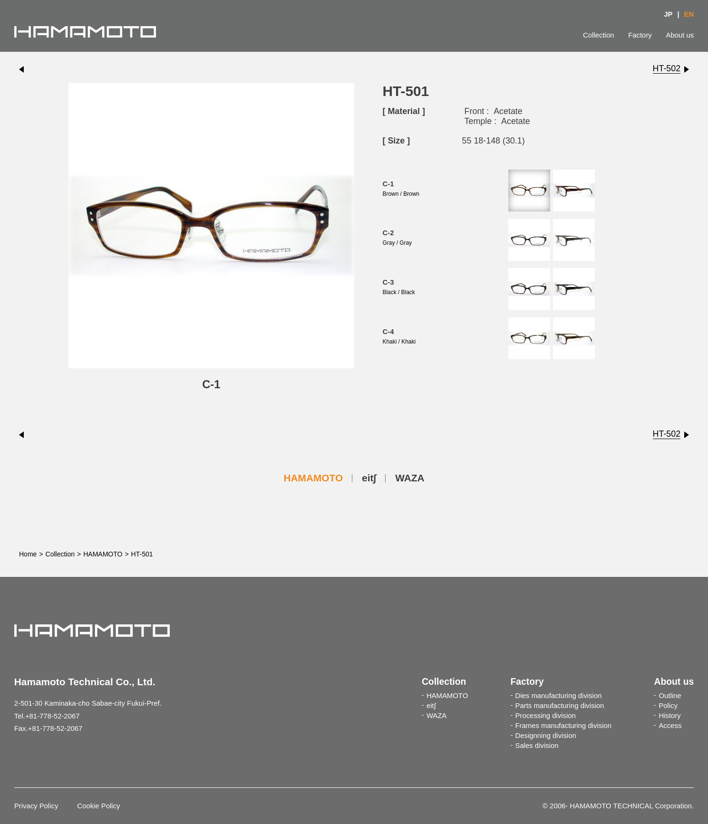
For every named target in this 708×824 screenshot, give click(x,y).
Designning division (545, 735)
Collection (598, 35)
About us (680, 35)
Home (28, 554)
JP (668, 14)
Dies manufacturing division (558, 695)
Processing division (545, 715)
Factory (640, 35)
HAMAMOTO (313, 477)
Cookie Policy (98, 806)
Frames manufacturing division (563, 725)
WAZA (409, 477)
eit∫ (369, 477)
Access (670, 725)
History (669, 715)
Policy (668, 705)
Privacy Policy (36, 806)
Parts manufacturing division (559, 705)
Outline (670, 695)
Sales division (537, 745)
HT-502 (667, 68)
